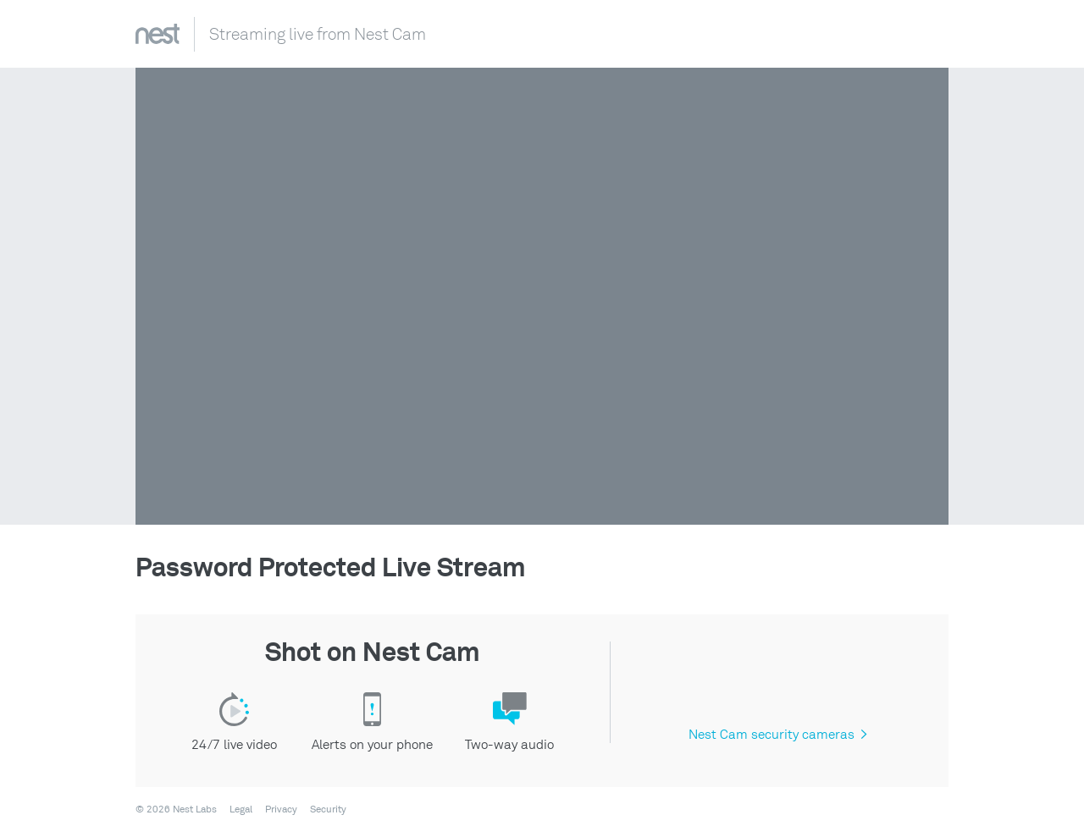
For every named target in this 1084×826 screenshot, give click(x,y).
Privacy (281, 810)
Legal (241, 810)
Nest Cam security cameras (777, 734)
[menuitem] (235, 810)
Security (328, 810)
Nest (158, 34)
